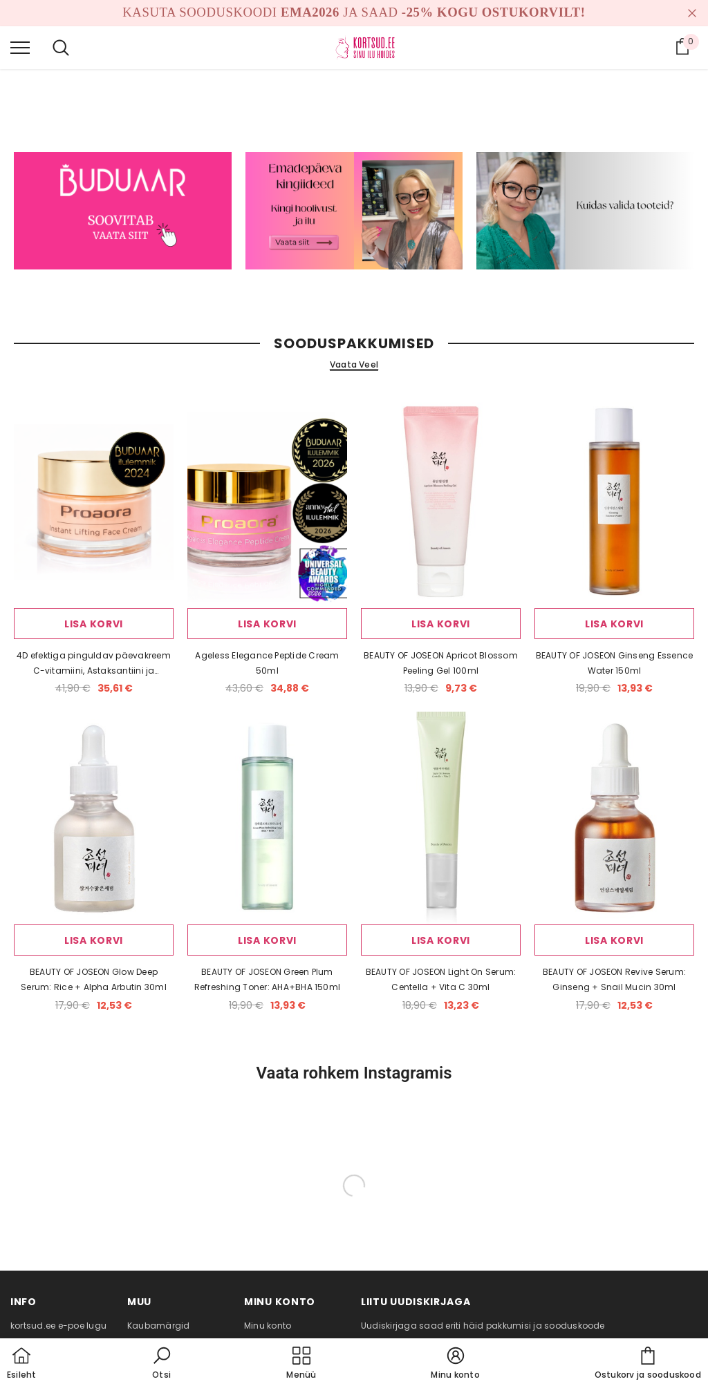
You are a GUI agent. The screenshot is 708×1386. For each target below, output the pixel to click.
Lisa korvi (93, 624)
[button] (161, 1364)
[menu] (20, 47)
